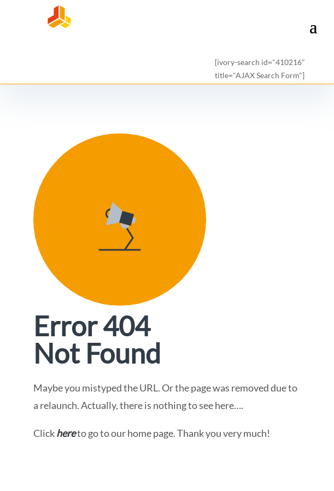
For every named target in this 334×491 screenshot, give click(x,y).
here (65, 433)
